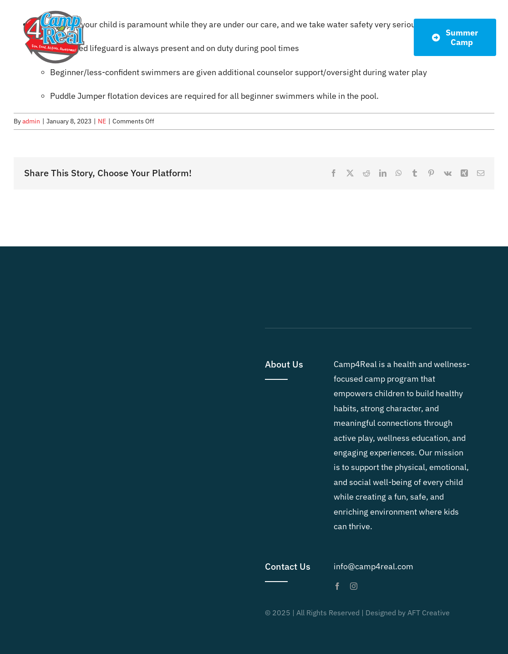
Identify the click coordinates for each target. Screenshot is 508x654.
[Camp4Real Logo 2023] (54, 10)
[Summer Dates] (455, 37)
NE (102, 121)
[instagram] (353, 586)
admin (31, 121)
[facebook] (337, 586)
